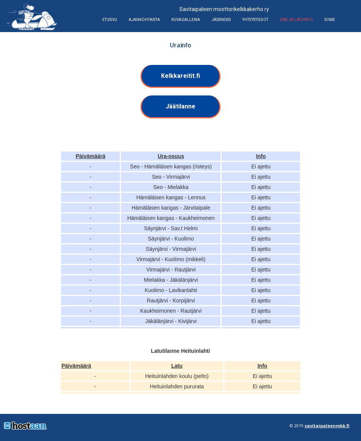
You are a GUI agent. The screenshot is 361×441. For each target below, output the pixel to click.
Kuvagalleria (185, 20)
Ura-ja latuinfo (296, 20)
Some (329, 20)
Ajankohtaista (144, 20)
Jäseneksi (221, 20)
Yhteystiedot (255, 20)
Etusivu (109, 20)
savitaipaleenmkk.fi (327, 425)
